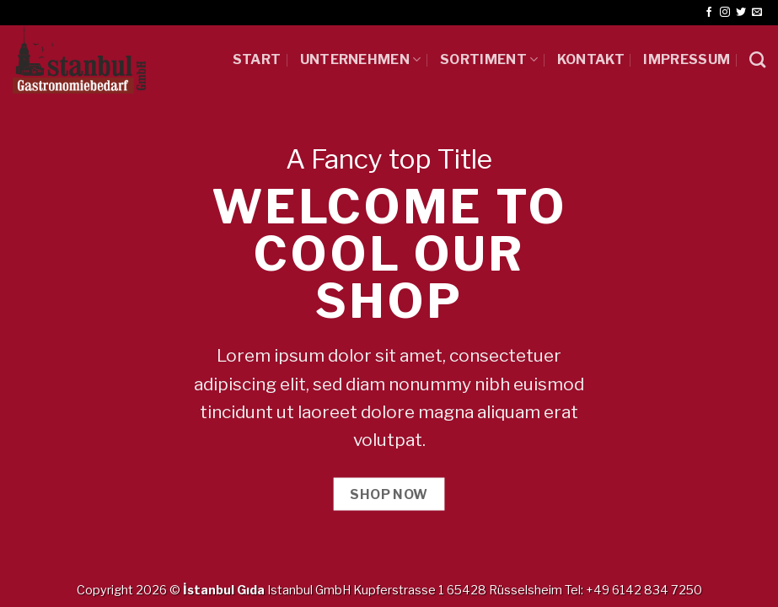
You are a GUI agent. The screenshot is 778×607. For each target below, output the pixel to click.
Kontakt (591, 59)
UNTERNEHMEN (360, 59)
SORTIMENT (489, 59)
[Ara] (757, 59)
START (257, 59)
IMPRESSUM (686, 59)
